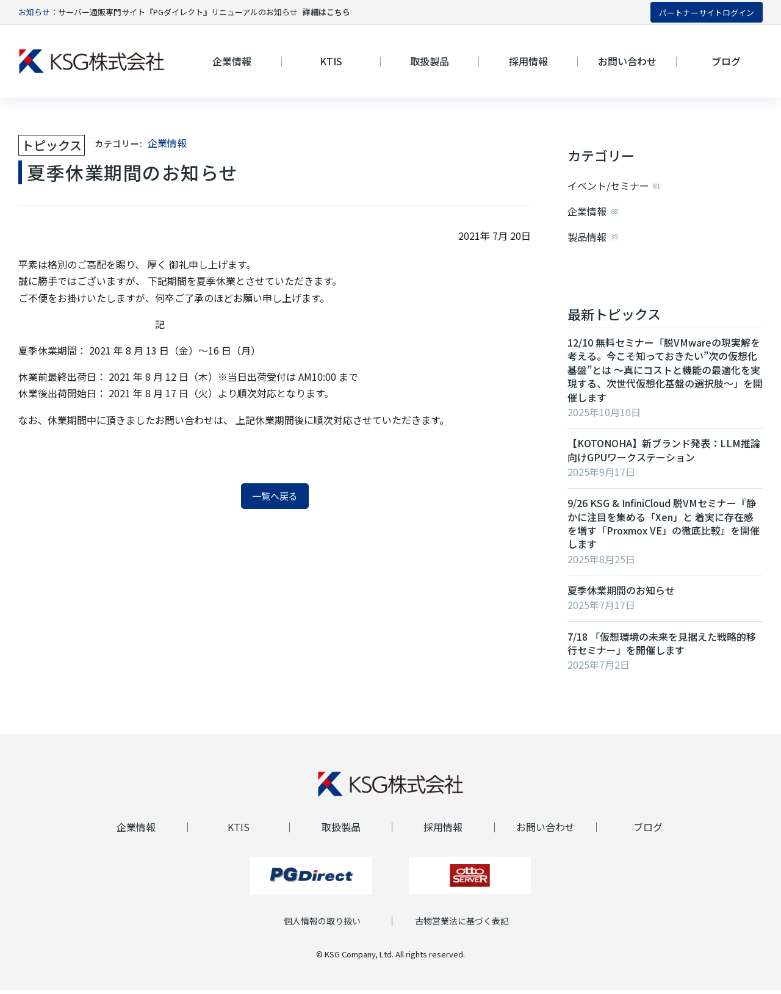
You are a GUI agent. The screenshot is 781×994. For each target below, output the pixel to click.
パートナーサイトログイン (706, 12)
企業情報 (167, 142)
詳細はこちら (326, 12)
